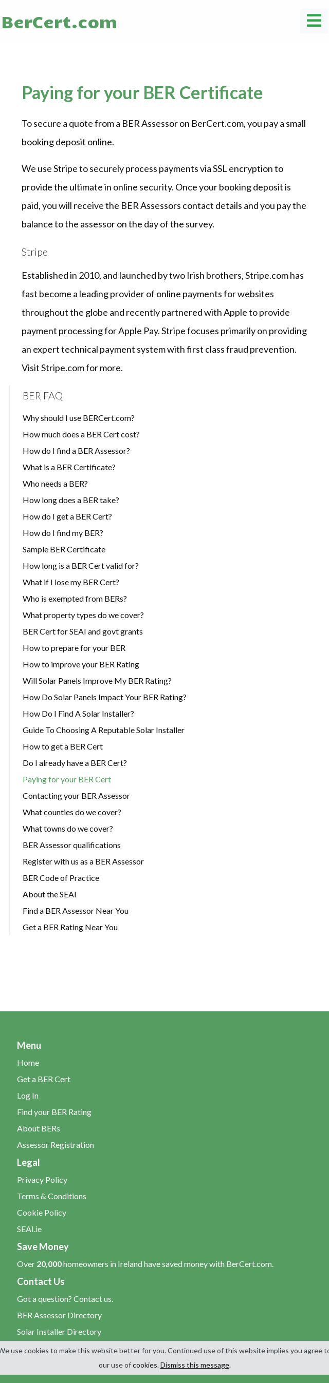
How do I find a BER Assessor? (76, 450)
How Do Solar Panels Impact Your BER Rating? (105, 697)
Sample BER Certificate (64, 549)
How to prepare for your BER (74, 647)
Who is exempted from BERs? (75, 598)
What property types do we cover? (83, 615)
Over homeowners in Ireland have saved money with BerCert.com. (145, 1264)
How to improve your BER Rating (81, 664)
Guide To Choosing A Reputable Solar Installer (104, 730)
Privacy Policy (42, 1179)
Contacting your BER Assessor (76, 795)
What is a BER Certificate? (69, 467)
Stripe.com (62, 367)
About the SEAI (50, 894)
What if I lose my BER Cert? (71, 582)
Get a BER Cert (43, 1079)
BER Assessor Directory (59, 1315)
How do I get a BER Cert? (67, 516)
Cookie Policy (41, 1212)
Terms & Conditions (51, 1196)
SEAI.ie (29, 1229)
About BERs (38, 1128)
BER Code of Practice (61, 877)
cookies (145, 1364)
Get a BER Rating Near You (70, 927)
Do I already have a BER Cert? (75, 762)
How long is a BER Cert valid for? (81, 565)
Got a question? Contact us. (65, 1298)
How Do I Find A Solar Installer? (78, 713)
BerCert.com (59, 21)
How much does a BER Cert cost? (81, 434)
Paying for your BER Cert (67, 779)
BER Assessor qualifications (72, 845)
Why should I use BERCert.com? (79, 417)
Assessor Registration (55, 1144)
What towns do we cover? (68, 828)
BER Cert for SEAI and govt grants (83, 631)
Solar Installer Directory (59, 1331)
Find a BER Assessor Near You (76, 910)
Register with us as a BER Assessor (83, 861)
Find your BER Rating (54, 1112)
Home (28, 1062)
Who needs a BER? (55, 483)
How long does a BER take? (71, 500)
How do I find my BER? (63, 532)
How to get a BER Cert (63, 746)
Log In (28, 1095)
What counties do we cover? (72, 812)
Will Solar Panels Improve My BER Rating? (97, 680)
